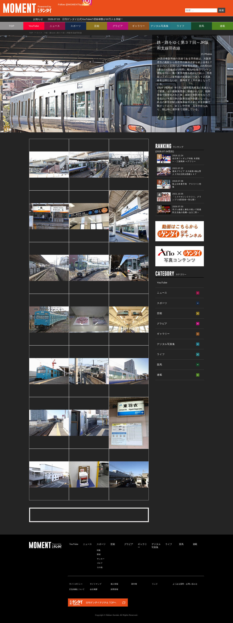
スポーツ (76, 26)
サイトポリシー (76, 584)
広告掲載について (76, 589)
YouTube (34, 26)
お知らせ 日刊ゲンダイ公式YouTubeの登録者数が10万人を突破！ (77, 19)
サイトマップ (95, 584)
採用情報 (114, 589)
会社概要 (94, 589)
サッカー (101, 559)
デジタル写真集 (159, 26)
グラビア (118, 26)
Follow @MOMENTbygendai (73, 4)
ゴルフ (100, 563)
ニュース (55, 26)
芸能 (96, 26)
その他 (100, 567)
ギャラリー (138, 26)
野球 (99, 554)
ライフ (180, 26)
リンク (155, 584)
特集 (99, 550)
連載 (222, 26)
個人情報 (114, 584)
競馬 (201, 26)
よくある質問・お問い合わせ (185, 584)
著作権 (134, 584)
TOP (11, 26)
